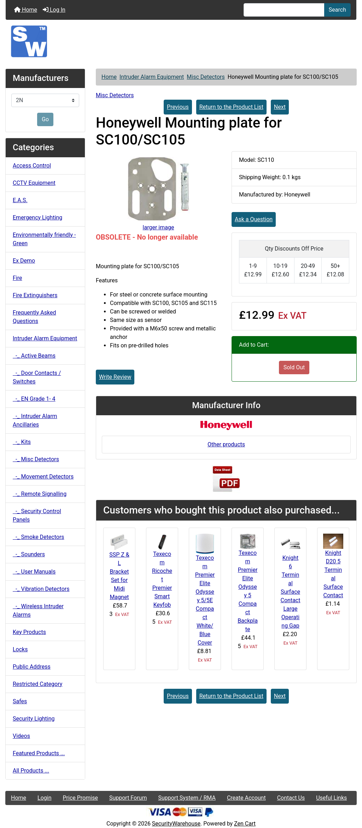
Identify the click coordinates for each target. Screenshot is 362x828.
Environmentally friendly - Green (44, 239)
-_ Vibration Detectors (41, 589)
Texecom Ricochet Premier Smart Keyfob (162, 579)
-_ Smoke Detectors (38, 537)
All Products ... (31, 770)
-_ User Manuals (34, 571)
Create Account (246, 797)
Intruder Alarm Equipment (151, 77)
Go (45, 119)
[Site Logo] (181, 41)
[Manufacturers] (45, 100)
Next (280, 107)
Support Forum (128, 797)
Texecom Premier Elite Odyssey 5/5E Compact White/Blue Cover (205, 600)
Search (337, 9)
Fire (17, 278)
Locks (20, 649)
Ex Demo (24, 260)
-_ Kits (22, 442)
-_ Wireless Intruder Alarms (38, 610)
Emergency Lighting (37, 217)
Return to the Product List (231, 107)
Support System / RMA (186, 797)
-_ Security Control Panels (37, 515)
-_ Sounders (29, 554)
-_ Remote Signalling (39, 494)
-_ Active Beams (34, 355)
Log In (54, 9)
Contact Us (291, 797)
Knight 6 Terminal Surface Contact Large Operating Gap (290, 591)
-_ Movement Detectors (43, 476)
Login (44, 797)
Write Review (115, 377)
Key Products (29, 632)
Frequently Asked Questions (34, 316)
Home (25, 9)
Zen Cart (245, 823)
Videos (21, 736)
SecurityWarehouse (176, 823)
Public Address (32, 666)
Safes (20, 701)
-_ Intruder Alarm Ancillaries (35, 420)
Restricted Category (37, 684)
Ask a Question (254, 219)
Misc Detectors (205, 77)
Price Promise (80, 797)
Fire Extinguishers (35, 295)
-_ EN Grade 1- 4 (34, 398)
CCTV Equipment (34, 183)
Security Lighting (34, 718)
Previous (178, 107)
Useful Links (331, 797)
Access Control (32, 165)
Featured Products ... (39, 753)
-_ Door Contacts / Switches (37, 377)
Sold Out (294, 367)
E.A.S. (20, 200)
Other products (226, 444)
